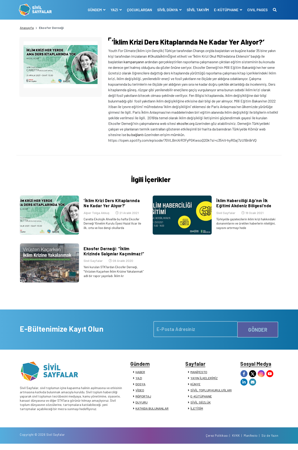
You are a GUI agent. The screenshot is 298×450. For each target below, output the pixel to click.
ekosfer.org (185, 123)
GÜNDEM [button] (94, 9)
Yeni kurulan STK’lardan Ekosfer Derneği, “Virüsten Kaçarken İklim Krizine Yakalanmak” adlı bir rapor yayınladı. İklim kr (114, 274)
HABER (140, 376)
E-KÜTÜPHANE (201, 401)
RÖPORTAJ (143, 401)
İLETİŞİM (196, 413)
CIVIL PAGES (256, 9)
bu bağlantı (135, 134)
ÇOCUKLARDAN (138, 9)
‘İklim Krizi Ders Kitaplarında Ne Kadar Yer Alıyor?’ (114, 207)
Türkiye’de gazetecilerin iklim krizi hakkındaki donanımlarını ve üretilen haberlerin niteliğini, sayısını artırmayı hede (246, 227)
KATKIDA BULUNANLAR (152, 413)
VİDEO (139, 395)
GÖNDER (257, 332)
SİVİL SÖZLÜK (200, 407)
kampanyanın (134, 62)
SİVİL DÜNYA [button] (167, 9)
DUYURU (141, 407)
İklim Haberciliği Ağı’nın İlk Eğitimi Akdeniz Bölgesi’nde (243, 207)
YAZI (138, 382)
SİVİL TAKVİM (197, 9)
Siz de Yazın (269, 441)
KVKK (236, 441)
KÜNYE (195, 388)
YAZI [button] (114, 9)
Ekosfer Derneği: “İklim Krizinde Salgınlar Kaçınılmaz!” (113, 254)
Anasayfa (27, 28)
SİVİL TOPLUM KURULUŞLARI (211, 395)
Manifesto (251, 441)
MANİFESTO (198, 376)
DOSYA (140, 388)
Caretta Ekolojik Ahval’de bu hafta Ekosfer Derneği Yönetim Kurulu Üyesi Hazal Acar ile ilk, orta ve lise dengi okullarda (112, 227)
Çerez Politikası (217, 441)
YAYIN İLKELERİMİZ (204, 382)
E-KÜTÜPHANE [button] (225, 9)
